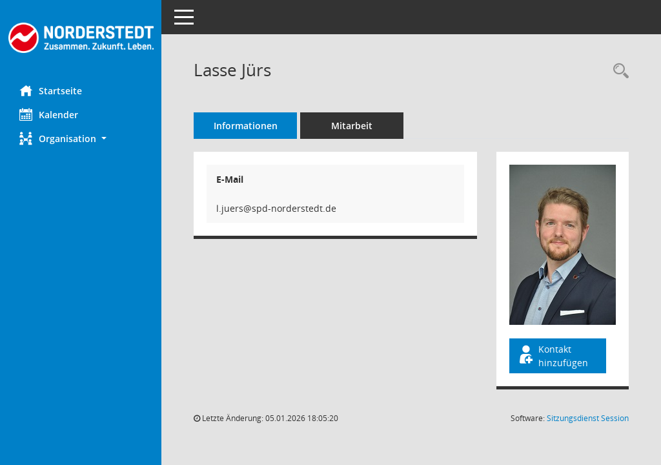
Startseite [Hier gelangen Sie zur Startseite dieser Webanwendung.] (50, 90)
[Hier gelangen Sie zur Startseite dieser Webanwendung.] (80, 38)
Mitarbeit (351, 125)
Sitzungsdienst (588, 418)
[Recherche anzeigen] (618, 71)
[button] (80, 138)
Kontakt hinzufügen (552, 356)
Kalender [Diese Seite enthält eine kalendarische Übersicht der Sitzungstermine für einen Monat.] (48, 114)
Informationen (246, 125)
